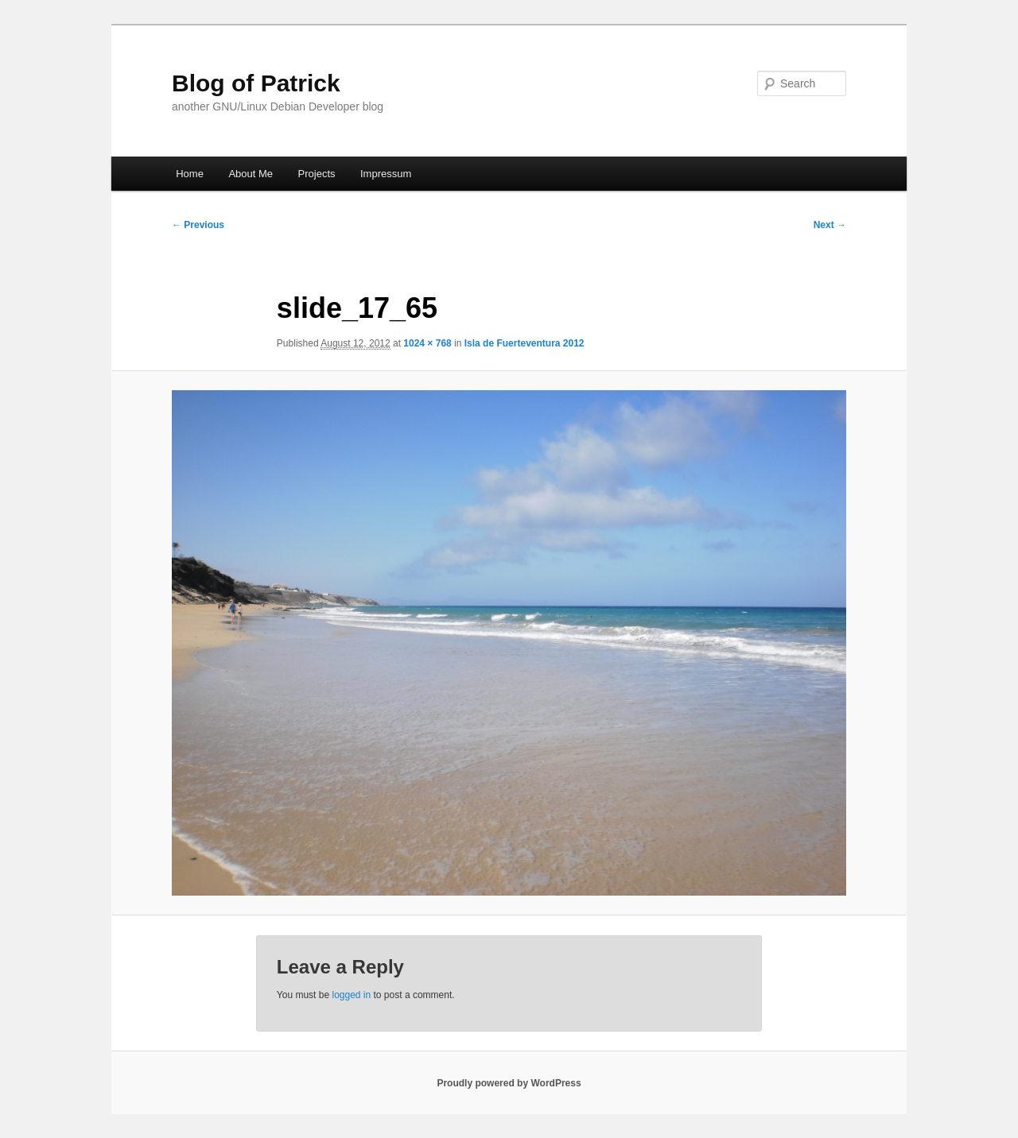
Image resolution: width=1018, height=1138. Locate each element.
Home (190, 174)
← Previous (198, 224)
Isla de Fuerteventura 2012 (524, 343)
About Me (250, 174)
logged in (351, 995)
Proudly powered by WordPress (509, 1083)
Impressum (385, 174)
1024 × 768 (427, 343)
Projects (317, 174)
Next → (830, 224)
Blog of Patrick (256, 83)
